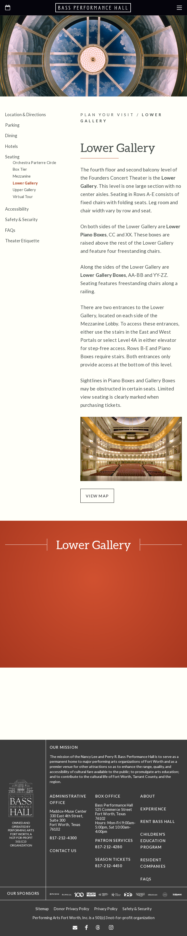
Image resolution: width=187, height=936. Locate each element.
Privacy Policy (105, 907)
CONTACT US (63, 851)
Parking (12, 125)
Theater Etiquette (22, 240)
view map (97, 495)
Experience (153, 809)
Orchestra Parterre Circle (34, 162)
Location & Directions (25, 114)
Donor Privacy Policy (71, 907)
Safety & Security (21, 219)
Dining (11, 135)
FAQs (10, 230)
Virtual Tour (23, 196)
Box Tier (20, 169)
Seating (12, 156)
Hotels (11, 146)
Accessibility (17, 208)
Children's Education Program (153, 841)
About (147, 796)
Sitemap (42, 907)
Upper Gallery (24, 190)
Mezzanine (22, 176)
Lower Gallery (25, 183)
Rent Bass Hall (157, 822)
